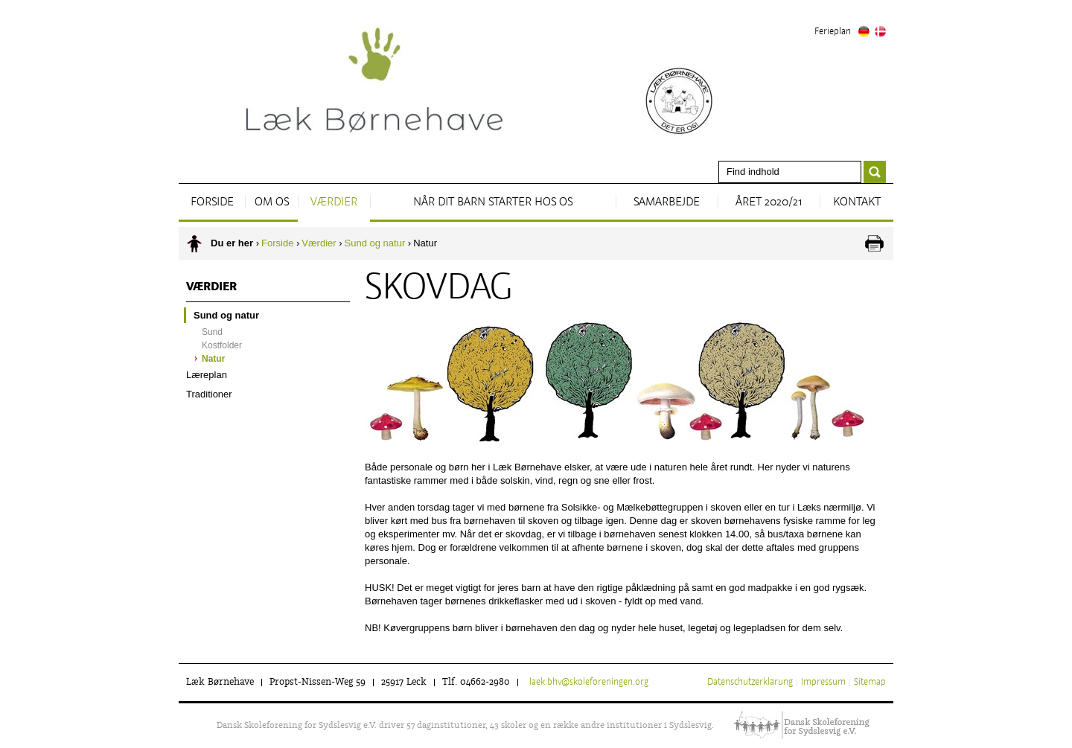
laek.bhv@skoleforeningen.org (588, 682)
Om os (272, 202)
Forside (212, 202)
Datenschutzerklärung (750, 682)
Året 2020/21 (769, 202)
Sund (212, 332)
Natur (213, 359)
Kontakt (857, 202)
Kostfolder (222, 345)
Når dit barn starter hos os (492, 202)
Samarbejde (667, 202)
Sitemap (870, 682)
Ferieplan (832, 32)
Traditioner (209, 394)
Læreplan (206, 374)
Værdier (333, 202)
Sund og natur (375, 243)
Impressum (823, 682)
